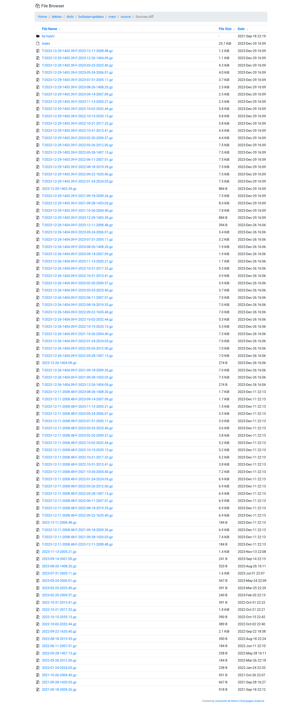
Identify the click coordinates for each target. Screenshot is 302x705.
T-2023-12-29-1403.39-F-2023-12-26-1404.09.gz (77, 58)
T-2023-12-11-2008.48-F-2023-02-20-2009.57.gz (77, 435)
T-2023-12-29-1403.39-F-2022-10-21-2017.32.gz (77, 123)
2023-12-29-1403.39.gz (59, 189)
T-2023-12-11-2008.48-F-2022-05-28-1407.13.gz (77, 494)
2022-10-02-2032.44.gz (59, 624)
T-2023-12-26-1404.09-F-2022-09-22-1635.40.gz (77, 312)
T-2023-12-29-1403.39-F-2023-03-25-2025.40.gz (77, 65)
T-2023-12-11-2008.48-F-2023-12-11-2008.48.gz (77, 544)
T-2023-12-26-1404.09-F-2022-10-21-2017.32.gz (77, 268)
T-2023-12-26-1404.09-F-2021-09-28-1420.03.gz (77, 377)
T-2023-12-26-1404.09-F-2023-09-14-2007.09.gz (77, 254)
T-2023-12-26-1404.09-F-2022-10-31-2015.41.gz (77, 276)
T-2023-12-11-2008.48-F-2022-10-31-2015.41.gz (77, 464)
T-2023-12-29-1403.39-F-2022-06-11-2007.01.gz (77, 160)
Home (42, 17)
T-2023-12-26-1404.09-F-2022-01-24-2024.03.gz (77, 341)
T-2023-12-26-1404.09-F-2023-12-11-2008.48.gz (77, 225)
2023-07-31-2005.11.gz (59, 573)
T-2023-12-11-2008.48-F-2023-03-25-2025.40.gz (77, 428)
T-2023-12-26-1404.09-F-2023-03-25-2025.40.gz (77, 290)
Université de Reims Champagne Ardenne (239, 700)
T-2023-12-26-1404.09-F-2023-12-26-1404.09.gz (77, 385)
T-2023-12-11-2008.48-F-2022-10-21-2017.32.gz (77, 457)
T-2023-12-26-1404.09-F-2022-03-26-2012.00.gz (77, 348)
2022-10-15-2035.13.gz (59, 617)
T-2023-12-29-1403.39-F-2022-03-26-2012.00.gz (77, 145)
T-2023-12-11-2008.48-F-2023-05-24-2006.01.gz (77, 414)
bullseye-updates (91, 17)
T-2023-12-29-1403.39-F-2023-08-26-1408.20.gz (77, 87)
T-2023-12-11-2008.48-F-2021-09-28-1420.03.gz (77, 537)
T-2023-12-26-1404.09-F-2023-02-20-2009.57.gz (77, 283)
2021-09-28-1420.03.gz (59, 682)
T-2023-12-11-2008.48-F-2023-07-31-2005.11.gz (77, 421)
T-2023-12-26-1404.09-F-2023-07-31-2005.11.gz (77, 240)
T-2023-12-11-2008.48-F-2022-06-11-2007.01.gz (77, 501)
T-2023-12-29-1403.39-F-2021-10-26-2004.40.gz (77, 211)
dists (70, 17)
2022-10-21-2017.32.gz (59, 610)
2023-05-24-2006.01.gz (59, 581)
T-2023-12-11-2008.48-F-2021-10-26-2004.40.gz (77, 472)
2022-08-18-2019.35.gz (59, 639)
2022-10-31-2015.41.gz (59, 602)
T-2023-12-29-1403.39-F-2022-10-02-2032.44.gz (77, 109)
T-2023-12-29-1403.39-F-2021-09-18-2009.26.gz (77, 196)
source (126, 17)
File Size (225, 29)
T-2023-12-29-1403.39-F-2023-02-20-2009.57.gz (77, 138)
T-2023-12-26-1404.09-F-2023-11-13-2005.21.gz (77, 261)
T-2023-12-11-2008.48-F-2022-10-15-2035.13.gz (77, 450)
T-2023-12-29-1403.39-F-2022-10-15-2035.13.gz (77, 116)
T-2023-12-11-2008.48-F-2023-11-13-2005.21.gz (77, 407)
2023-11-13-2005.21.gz (59, 552)
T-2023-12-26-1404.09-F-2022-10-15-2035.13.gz (77, 327)
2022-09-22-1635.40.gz (59, 631)
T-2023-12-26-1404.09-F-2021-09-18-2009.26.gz (77, 370)
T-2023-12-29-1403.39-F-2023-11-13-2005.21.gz (77, 102)
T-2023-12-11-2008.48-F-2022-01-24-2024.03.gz (77, 479)
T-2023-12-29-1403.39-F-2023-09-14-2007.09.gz (77, 94)
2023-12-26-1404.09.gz (59, 363)
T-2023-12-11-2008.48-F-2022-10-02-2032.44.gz (77, 443)
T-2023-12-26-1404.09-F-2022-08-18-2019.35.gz (77, 305)
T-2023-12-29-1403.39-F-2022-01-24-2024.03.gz (77, 181)
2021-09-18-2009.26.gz (59, 690)
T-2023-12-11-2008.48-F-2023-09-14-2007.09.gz (77, 399)
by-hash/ (48, 36)
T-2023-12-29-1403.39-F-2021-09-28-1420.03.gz (77, 203)
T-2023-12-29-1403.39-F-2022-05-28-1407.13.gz (77, 152)
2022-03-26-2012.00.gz (59, 660)
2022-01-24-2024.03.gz (59, 668)
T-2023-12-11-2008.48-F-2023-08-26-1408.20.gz (77, 392)
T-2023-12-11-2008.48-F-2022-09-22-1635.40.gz (77, 515)
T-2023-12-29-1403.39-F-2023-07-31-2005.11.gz (77, 80)
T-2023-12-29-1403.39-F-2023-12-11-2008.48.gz (77, 51)
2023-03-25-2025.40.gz (59, 588)
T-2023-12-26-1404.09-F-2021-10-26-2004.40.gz (77, 334)
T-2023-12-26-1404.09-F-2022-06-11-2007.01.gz (77, 298)
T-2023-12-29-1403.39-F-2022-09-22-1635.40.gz (77, 174)
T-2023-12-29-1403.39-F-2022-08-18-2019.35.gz (77, 167)
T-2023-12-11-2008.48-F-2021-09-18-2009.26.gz (77, 530)
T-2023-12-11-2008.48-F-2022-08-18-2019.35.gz (77, 508)
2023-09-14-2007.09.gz (59, 559)
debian (57, 17)
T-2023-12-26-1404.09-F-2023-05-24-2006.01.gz (77, 232)
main (112, 17)
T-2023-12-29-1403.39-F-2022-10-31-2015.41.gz (77, 131)
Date (241, 29)
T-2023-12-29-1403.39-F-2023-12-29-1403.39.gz (77, 218)
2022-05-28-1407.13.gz (59, 653)
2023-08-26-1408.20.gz (59, 566)
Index (46, 44)
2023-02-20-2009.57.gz (59, 595)
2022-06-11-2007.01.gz (59, 646)
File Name (49, 29)
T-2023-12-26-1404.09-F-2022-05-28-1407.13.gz (77, 356)
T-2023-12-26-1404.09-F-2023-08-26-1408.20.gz (77, 247)
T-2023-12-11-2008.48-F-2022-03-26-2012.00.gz (77, 486)
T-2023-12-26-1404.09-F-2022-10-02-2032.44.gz (77, 319)
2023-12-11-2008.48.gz (59, 523)
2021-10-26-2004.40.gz (59, 675)
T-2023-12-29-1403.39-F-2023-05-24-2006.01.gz (77, 72)
